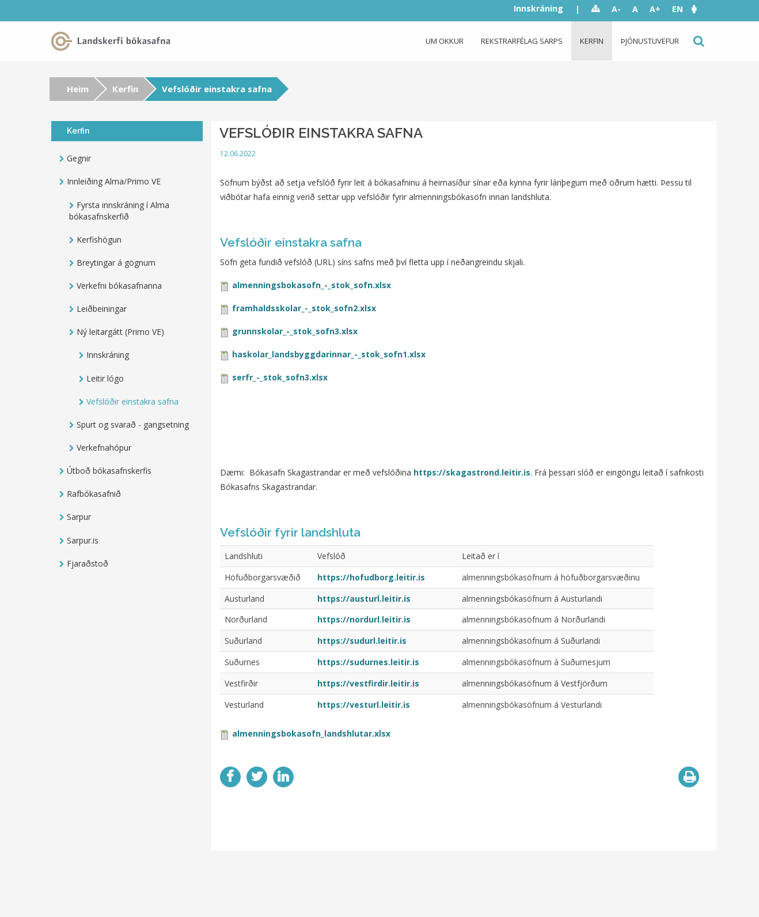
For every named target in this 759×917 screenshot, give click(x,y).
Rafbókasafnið (94, 493)
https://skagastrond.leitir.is (471, 472)
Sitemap (596, 9)
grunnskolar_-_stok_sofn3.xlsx (295, 331)
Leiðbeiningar (102, 308)
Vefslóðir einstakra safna (132, 401)
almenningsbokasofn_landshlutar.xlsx (311, 733)
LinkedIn (283, 777)
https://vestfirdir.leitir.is (368, 683)
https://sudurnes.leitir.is (368, 661)
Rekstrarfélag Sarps (522, 41)
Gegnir (79, 158)
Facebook (230, 777)
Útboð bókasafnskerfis (109, 470)
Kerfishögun (99, 239)
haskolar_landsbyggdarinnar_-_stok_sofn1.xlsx (329, 354)
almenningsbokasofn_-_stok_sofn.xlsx (311, 285)
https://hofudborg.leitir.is (371, 577)
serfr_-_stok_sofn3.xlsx (280, 377)
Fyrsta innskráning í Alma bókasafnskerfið (119, 210)
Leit (698, 41)
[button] (700, 8)
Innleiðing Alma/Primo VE (114, 181)
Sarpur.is (82, 540)
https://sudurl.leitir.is (362, 640)
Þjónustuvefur (650, 41)
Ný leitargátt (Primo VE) (120, 331)
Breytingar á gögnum (116, 262)
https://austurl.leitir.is (364, 598)
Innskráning (538, 8)
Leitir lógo (105, 378)
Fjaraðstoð (87, 563)
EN (677, 8)
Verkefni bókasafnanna (119, 285)
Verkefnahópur (104, 447)
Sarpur (79, 516)
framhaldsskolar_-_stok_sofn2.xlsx (304, 308)
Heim (78, 89)
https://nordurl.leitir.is (364, 619)
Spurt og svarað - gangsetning (133, 424)
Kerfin (592, 41)
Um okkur (445, 41)
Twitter (257, 777)
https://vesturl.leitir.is (363, 704)
